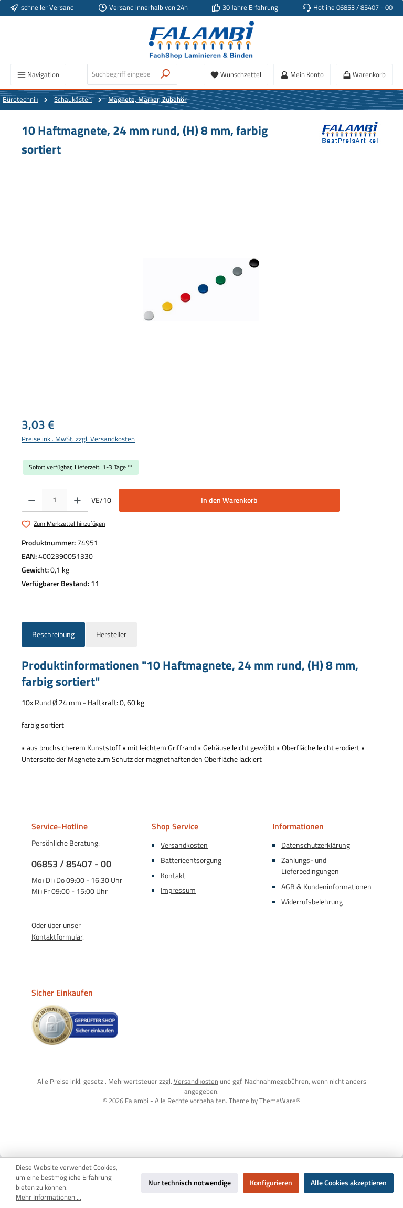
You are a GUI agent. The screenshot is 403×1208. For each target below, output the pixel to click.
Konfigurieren (271, 1183)
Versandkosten (184, 845)
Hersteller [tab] (111, 634)
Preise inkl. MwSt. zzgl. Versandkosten (78, 439)
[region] (201, 289)
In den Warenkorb (229, 500)
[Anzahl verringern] (32, 500)
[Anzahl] (54, 500)
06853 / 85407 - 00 (71, 864)
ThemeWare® (279, 1101)
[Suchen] (165, 74)
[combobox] (120, 74)
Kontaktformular (56, 937)
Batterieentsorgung (191, 860)
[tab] (53, 635)
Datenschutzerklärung (315, 845)
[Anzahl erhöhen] (77, 500)
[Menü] (38, 74)
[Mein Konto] (302, 74)
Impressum (178, 890)
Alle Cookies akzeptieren (349, 1183)
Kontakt (173, 875)
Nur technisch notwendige (189, 1183)
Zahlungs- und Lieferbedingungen (310, 866)
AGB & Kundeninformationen (326, 886)
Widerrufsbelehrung (312, 902)
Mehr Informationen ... (48, 1197)
